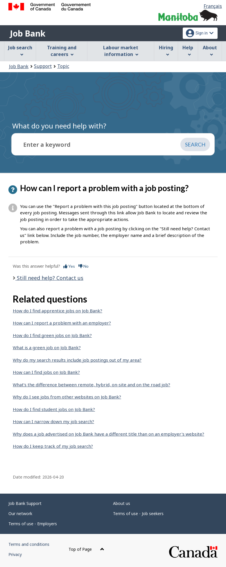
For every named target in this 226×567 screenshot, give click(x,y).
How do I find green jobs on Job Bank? (52, 335)
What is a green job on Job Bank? (47, 347)
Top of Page (86, 549)
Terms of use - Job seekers (138, 513)
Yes (69, 266)
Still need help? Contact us (49, 277)
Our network (20, 513)
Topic (63, 66)
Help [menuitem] (187, 50)
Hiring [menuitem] (166, 50)
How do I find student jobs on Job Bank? (54, 409)
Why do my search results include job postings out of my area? (77, 360)
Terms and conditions (28, 544)
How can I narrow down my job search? (53, 421)
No (83, 266)
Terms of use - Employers (32, 523)
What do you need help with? (59, 126)
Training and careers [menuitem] (61, 50)
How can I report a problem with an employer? (62, 323)
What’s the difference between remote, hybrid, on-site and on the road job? (91, 384)
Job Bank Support (25, 503)
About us (121, 503)
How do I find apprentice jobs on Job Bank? (57, 311)
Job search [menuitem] (20, 50)
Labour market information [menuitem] (120, 50)
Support (43, 66)
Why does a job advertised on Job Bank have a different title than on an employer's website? (108, 434)
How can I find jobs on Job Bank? (46, 372)
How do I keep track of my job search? (53, 446)
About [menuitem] (210, 50)
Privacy (15, 554)
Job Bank (27, 33)
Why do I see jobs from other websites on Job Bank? (67, 397)
